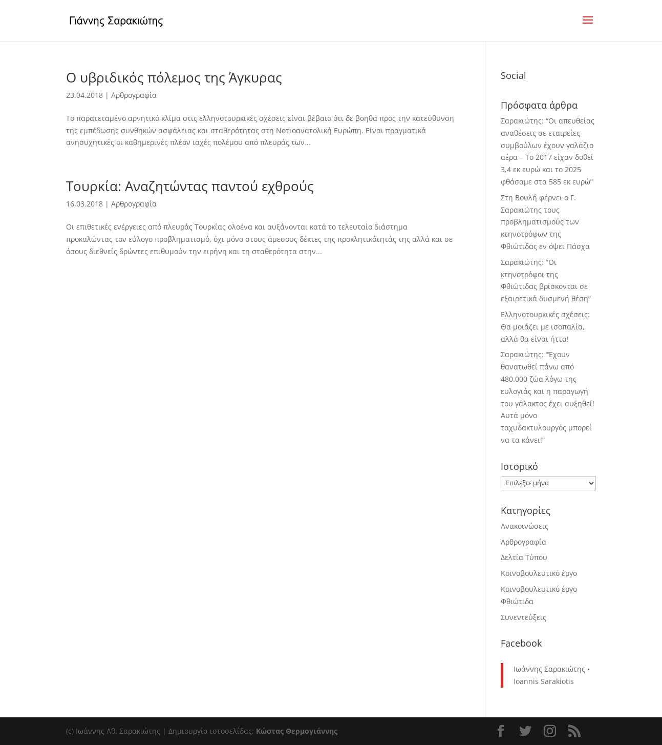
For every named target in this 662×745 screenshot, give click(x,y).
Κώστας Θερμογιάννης (296, 731)
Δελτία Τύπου (524, 557)
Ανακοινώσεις (524, 526)
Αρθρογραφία (134, 95)
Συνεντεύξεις (523, 617)
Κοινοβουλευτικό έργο (539, 573)
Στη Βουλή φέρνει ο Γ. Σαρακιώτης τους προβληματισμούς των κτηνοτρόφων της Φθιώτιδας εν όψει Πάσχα (545, 222)
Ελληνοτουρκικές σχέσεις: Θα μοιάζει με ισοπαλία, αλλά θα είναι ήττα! (545, 326)
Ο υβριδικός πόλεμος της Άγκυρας (174, 77)
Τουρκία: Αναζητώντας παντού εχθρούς (190, 186)
